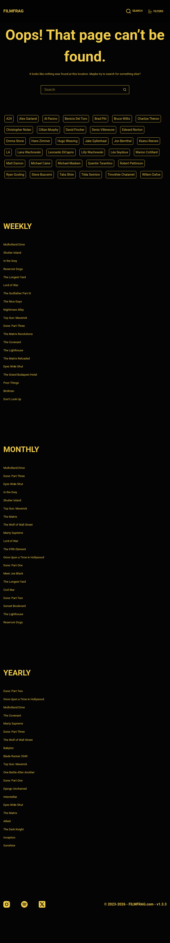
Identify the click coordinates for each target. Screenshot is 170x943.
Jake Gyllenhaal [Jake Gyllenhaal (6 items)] (96, 141)
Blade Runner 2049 (15, 756)
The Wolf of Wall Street (18, 524)
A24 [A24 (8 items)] (9, 118)
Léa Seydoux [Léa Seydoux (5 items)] (119, 152)
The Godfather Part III (17, 293)
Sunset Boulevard (14, 606)
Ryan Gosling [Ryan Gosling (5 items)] (15, 174)
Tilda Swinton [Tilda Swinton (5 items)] (90, 174)
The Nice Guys (12, 301)
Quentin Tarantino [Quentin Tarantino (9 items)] (100, 163)
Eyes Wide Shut (13, 366)
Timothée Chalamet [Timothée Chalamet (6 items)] (121, 174)
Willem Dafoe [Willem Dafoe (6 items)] (151, 174)
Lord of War (10, 285)
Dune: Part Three (14, 325)
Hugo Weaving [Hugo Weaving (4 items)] (67, 141)
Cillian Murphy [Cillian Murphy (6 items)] (48, 129)
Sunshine (9, 845)
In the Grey (10, 260)
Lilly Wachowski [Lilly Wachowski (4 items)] (92, 152)
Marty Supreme (13, 532)
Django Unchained (15, 788)
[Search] (134, 11)
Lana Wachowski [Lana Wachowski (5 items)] (29, 152)
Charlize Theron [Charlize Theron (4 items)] (148, 118)
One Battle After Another (19, 772)
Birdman (8, 391)
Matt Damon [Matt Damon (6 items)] (14, 163)
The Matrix (10, 516)
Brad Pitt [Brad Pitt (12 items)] (100, 118)
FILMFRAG (13, 10)
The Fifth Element (14, 549)
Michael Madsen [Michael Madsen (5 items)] (69, 163)
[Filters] (155, 11)
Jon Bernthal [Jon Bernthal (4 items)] (122, 141)
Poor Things (11, 382)
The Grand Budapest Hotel (20, 374)
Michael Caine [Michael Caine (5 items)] (40, 163)
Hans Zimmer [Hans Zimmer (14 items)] (40, 141)
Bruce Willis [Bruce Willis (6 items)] (122, 118)
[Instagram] (6, 904)
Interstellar (10, 797)
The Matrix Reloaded (16, 358)
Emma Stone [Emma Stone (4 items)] (15, 141)
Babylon (8, 748)
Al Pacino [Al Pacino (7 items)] (50, 118)
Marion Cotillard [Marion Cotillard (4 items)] (147, 152)
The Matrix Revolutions (18, 334)
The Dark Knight (13, 829)
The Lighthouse (13, 350)
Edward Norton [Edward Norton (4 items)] (132, 129)
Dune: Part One (13, 565)
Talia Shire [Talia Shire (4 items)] (67, 174)
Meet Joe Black (13, 573)
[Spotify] (24, 904)
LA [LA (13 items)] (8, 152)
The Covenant (12, 342)
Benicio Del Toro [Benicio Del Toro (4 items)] (76, 118)
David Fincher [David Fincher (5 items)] (75, 129)
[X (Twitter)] (42, 904)
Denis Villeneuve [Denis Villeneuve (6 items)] (103, 129)
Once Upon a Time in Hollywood (23, 557)
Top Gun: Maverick (15, 317)
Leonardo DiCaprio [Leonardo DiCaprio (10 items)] (61, 152)
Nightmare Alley (13, 309)
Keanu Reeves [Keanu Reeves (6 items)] (148, 141)
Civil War (8, 589)
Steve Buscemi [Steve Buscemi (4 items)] (42, 174)
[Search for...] (80, 89)
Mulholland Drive (14, 244)
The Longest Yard (14, 277)
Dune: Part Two (13, 598)
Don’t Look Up (12, 399)
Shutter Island (12, 252)
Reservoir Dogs (13, 269)
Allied (6, 821)
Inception (9, 837)
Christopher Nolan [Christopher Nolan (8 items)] (18, 129)
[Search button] (124, 89)
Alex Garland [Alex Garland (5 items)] (28, 118)
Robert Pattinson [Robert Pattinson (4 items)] (131, 163)
